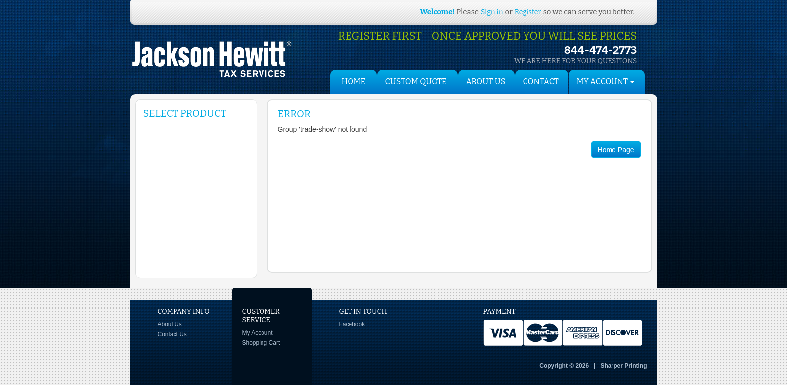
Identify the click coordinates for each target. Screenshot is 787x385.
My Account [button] (606, 81)
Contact (541, 81)
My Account (257, 332)
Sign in (492, 12)
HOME (354, 81)
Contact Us (172, 334)
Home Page (616, 150)
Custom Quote (416, 81)
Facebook (352, 324)
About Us (486, 81)
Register (528, 12)
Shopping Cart (261, 342)
